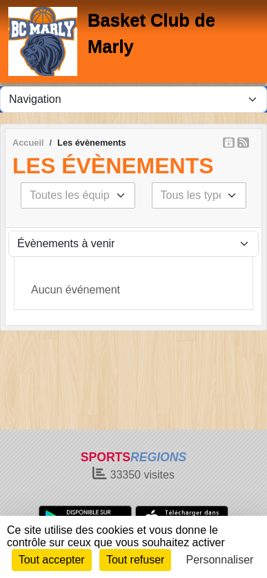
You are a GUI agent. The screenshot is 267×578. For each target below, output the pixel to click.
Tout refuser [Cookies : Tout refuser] (135, 560)
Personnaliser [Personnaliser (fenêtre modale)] (220, 560)
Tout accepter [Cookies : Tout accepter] (52, 560)
